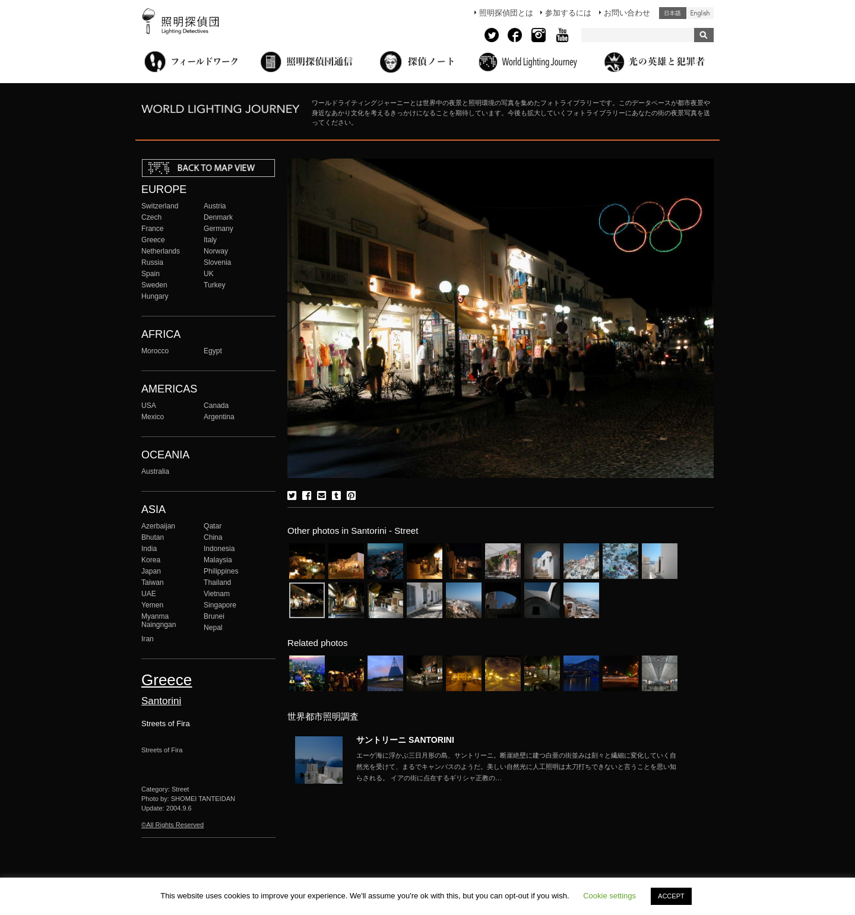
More (516, 766)
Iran (147, 639)
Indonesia (219, 548)
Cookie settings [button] (609, 895)
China (213, 537)
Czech (151, 217)
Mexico (152, 417)
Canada (216, 405)
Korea (150, 560)
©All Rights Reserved (172, 824)
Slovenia (217, 262)
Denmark (218, 217)
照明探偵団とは (506, 12)
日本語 (672, 13)
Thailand (217, 582)
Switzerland (159, 206)
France (152, 228)
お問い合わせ (627, 12)
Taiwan (152, 582)
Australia (155, 471)
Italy (210, 240)
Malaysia (218, 560)
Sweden (154, 285)
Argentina (219, 417)
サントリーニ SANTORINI (405, 740)
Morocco (155, 351)
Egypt (213, 351)
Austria (215, 206)
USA (148, 405)
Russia (152, 262)
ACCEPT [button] (671, 896)
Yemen (152, 605)
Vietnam (217, 594)
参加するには (568, 12)
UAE (148, 594)
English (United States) (700, 13)
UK (209, 274)
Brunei (214, 616)
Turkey (214, 285)
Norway (216, 251)
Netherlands (160, 251)
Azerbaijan (158, 526)
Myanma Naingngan (158, 620)
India (149, 548)
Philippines (221, 571)
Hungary (155, 296)
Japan (151, 571)
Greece (153, 240)
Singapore (220, 605)
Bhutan (152, 537)
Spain (150, 274)
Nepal (213, 627)
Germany (218, 228)
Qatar (212, 526)
